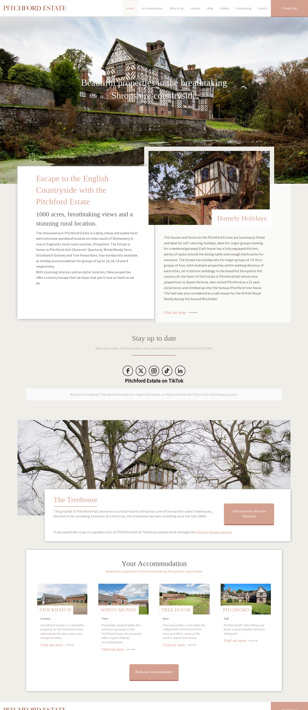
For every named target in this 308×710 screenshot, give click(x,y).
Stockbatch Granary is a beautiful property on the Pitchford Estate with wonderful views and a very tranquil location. (62, 626)
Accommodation (152, 8)
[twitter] (141, 371)
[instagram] (154, 371)
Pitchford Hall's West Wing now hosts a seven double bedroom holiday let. (246, 624)
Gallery (224, 8)
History (195, 8)
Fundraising (243, 8)
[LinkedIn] (180, 371)
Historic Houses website (214, 529)
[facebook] (128, 371)
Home (130, 8)
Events (262, 8)
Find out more (175, 312)
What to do (177, 8)
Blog (210, 8)
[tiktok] (167, 371)
